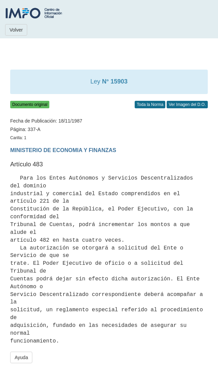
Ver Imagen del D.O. (187, 104)
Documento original (29, 104)
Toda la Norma (150, 104)
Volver (16, 30)
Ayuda (21, 357)
